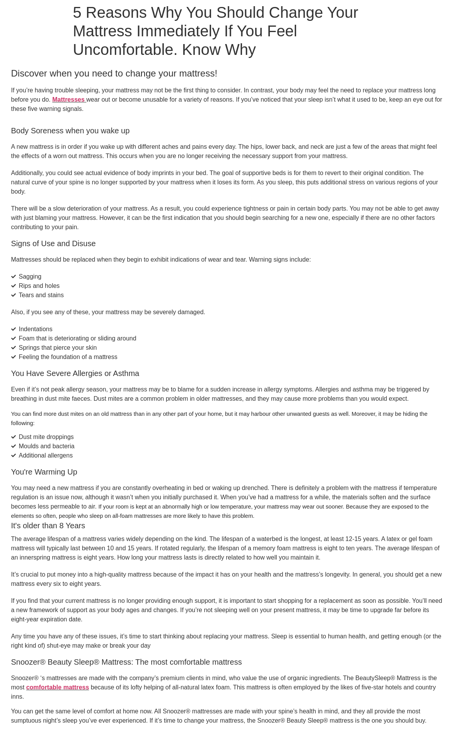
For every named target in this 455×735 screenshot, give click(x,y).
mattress (76, 687)
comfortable (44, 687)
